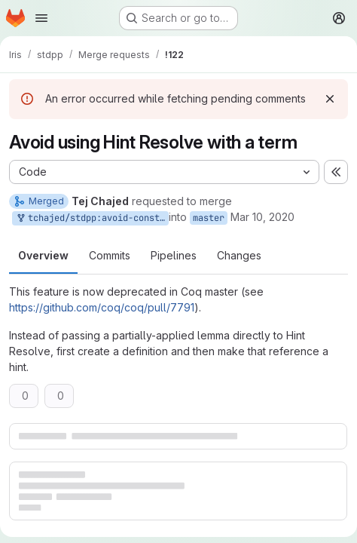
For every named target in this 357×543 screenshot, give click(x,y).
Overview (43, 255)
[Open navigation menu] (41, 18)
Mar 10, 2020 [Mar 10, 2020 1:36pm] (262, 216)
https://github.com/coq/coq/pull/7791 (101, 307)
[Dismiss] (330, 99)
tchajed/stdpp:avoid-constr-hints (92, 218)
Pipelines (174, 255)
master (208, 218)
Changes (239, 255)
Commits (109, 255)
